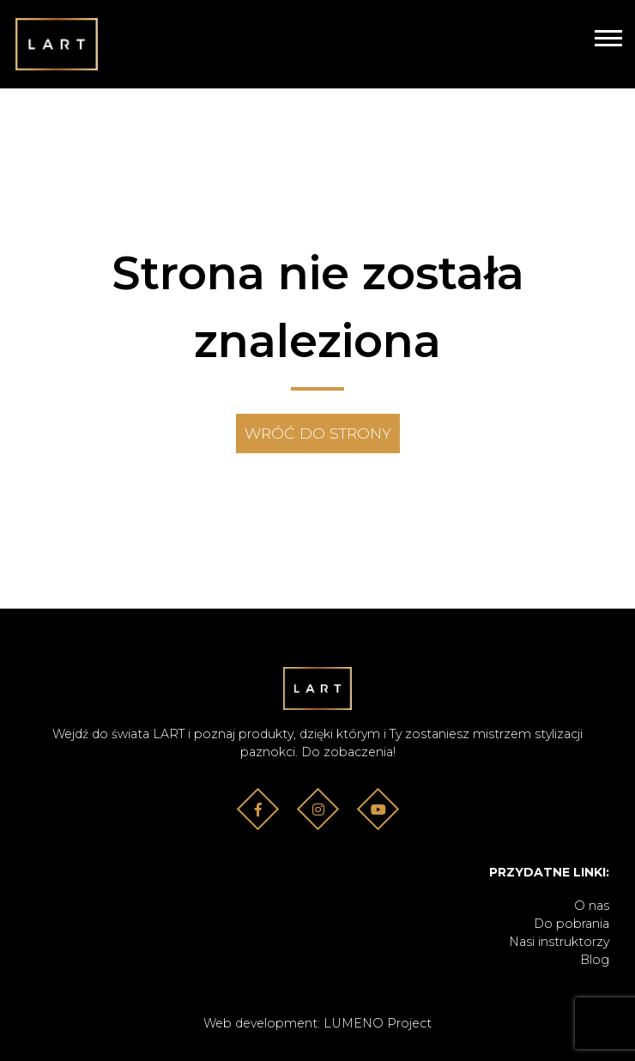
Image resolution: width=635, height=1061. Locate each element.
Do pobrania (571, 923)
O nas (591, 905)
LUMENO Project (378, 1023)
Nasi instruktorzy (559, 941)
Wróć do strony (318, 433)
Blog (594, 959)
